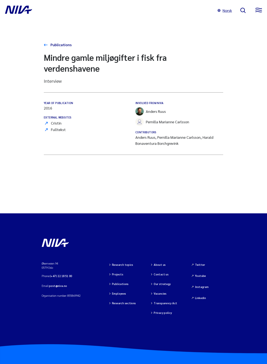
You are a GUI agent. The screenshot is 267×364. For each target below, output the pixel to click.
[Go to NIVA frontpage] (107, 10)
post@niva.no (58, 286)
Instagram (202, 287)
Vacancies (160, 293)
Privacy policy (163, 312)
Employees (119, 293)
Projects (117, 274)
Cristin (56, 123)
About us (160, 264)
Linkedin (200, 298)
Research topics (122, 264)
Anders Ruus (150, 111)
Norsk (225, 10)
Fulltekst (58, 129)
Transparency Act (165, 303)
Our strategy (162, 284)
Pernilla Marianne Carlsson (162, 122)
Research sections (124, 303)
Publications (61, 44)
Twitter (200, 264)
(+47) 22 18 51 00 (61, 276)
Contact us (161, 274)
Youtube (200, 275)
